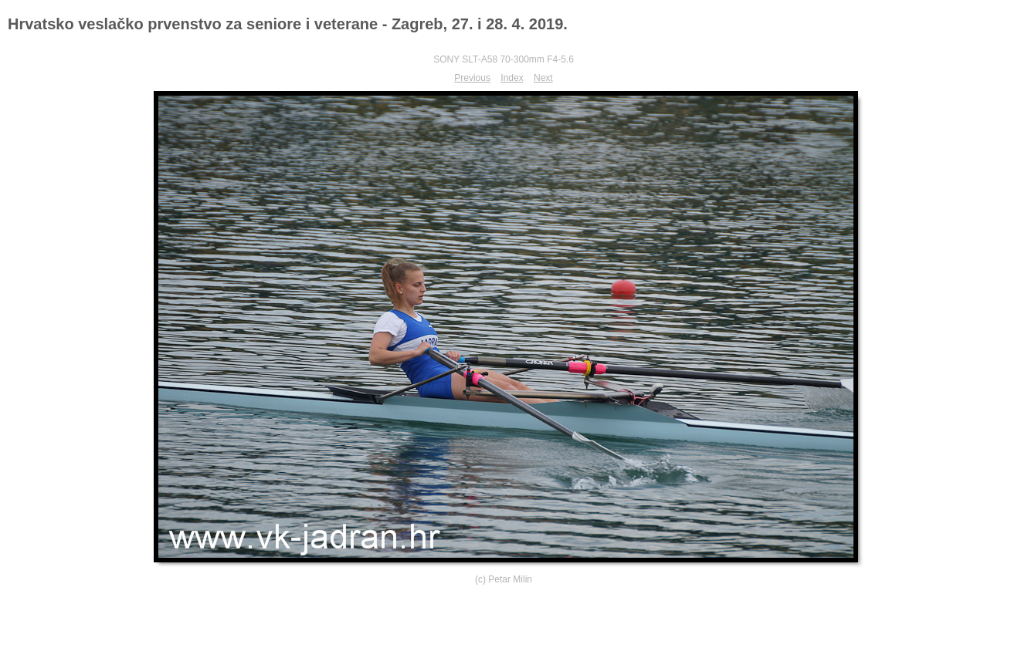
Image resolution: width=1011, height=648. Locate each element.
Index (511, 78)
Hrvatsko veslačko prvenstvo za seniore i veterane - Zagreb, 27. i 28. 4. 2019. (288, 23)
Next (543, 78)
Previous (472, 78)
